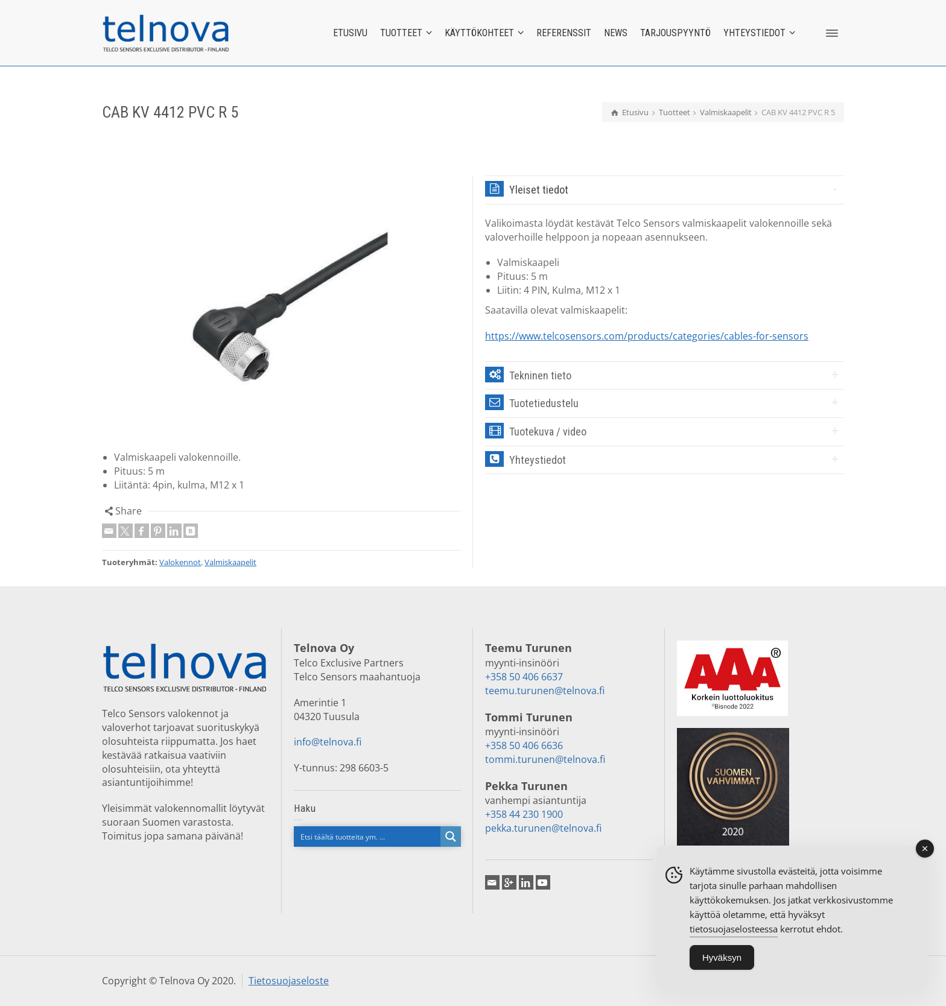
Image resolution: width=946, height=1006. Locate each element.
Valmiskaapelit (230, 562)
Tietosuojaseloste (289, 980)
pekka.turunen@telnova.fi (543, 828)
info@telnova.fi (327, 741)
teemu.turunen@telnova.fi (545, 690)
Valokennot (180, 562)
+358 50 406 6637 (524, 676)
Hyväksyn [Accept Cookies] (721, 963)
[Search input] (368, 836)
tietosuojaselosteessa (734, 934)
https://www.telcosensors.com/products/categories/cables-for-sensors (646, 336)
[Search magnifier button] (450, 836)
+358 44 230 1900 (524, 814)
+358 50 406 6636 (524, 745)
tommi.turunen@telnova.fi (545, 759)
